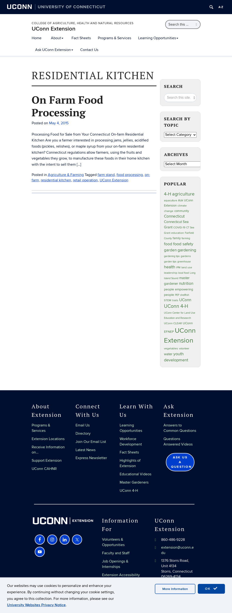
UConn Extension (54, 28)
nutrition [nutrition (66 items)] (186, 283)
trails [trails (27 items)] (175, 300)
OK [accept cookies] (211, 588)
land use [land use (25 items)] (186, 267)
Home (37, 38)
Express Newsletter (91, 458)
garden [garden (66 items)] (170, 250)
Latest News (85, 450)
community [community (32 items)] (181, 211)
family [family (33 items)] (177, 238)
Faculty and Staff (115, 553)
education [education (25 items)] (177, 232)
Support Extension (47, 460)
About (57, 38)
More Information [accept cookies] (175, 589)
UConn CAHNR (44, 468)
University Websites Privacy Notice (36, 605)
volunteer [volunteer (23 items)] (184, 348)
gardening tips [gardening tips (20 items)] (172, 256)
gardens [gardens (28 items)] (186, 256)
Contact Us (89, 49)
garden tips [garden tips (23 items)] (170, 261)
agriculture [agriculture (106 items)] (183, 194)
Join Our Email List (91, 441)
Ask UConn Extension (54, 49)
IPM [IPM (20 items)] (178, 267)
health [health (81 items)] (169, 267)
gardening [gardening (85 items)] (187, 250)
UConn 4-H (129, 490)
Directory (83, 433)
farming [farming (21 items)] (186, 238)
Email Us (83, 425)
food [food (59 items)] (168, 244)
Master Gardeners (134, 482)
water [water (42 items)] (168, 354)
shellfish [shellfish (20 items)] (184, 295)
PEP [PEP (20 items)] (177, 295)
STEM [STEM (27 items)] (167, 300)
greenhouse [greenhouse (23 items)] (184, 261)
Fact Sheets (81, 38)
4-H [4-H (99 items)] (167, 194)
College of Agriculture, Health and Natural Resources (83, 23)
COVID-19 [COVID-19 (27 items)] (179, 227)
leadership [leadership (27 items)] (170, 273)
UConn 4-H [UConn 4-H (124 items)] (176, 306)
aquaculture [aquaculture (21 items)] (170, 200)
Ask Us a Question (181, 462)
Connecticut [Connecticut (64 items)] (174, 216)
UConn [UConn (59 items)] (185, 300)
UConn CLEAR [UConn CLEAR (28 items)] (173, 323)
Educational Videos (135, 474)
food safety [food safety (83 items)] (183, 243)
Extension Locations (48, 439)
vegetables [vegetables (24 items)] (171, 348)
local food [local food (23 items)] (183, 272)
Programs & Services (114, 38)
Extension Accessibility (121, 575)
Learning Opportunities (158, 38)
